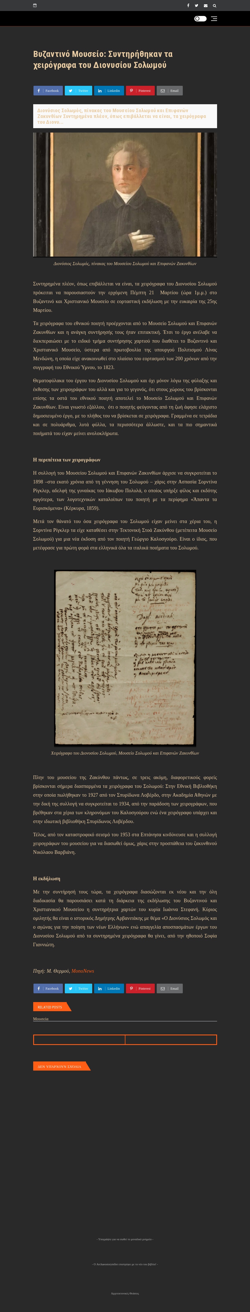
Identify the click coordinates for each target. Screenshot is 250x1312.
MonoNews (82, 971)
